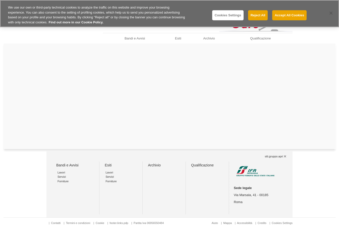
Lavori (61, 172)
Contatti (56, 222)
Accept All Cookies (289, 15)
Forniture (63, 181)
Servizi (62, 176)
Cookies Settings (282, 222)
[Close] (330, 13)
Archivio (209, 38)
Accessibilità (245, 222)
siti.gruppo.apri (274, 156)
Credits (262, 222)
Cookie (100, 222)
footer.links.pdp (118, 222)
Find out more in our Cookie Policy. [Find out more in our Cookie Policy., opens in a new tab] (76, 22)
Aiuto (215, 222)
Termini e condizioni (78, 222)
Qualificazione (260, 38)
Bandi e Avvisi (135, 38)
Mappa (227, 222)
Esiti (178, 38)
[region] (169, 13)
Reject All (258, 15)
